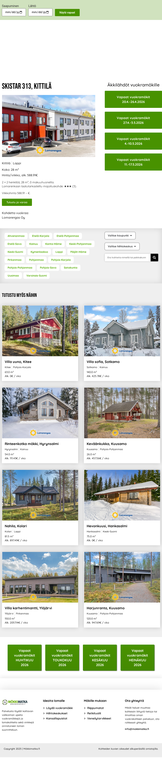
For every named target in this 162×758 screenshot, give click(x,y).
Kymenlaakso (39, 252)
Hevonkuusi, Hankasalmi (107, 526)
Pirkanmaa (14, 260)
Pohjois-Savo (48, 268)
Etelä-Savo (15, 244)
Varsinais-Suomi (36, 276)
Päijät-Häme (79, 252)
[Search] (154, 257)
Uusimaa (13, 276)
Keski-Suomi (15, 252)
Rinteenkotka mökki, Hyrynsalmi (32, 444)
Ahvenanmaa (16, 236)
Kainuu (33, 244)
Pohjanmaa (36, 260)
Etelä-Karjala (40, 236)
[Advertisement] (81, 48)
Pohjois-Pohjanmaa (20, 268)
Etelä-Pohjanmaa (68, 236)
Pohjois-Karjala (61, 260)
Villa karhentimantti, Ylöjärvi (28, 608)
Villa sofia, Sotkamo (103, 362)
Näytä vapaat (67, 12)
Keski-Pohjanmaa (81, 244)
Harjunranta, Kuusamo (106, 608)
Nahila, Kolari (16, 526)
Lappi (59, 252)
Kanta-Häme (54, 244)
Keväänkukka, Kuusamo (107, 444)
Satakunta (71, 268)
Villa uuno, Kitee (18, 362)
